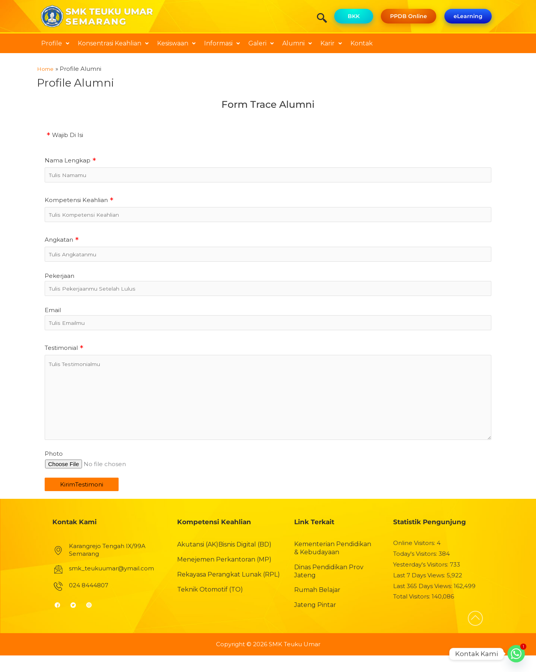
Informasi (222, 43)
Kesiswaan (176, 43)
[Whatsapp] (516, 653)
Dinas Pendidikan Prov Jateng (328, 587)
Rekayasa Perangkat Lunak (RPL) (228, 591)
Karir (331, 43)
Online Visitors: (415, 559)
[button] (55, 43)
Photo (54, 470)
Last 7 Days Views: (420, 591)
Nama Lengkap (67, 160)
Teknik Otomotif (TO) (210, 606)
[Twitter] (76, 621)
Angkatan (59, 243)
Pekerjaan (59, 281)
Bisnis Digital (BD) (244, 561)
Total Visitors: (412, 613)
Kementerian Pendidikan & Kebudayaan (332, 564)
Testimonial (61, 356)
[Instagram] (92, 621)
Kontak (361, 43)
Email (53, 317)
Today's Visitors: (416, 570)
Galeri (261, 43)
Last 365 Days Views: (423, 602)
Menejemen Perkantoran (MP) (224, 576)
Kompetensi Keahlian (76, 201)
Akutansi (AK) (197, 561)
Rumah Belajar (317, 606)
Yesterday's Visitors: (421, 581)
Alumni (297, 43)
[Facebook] (61, 621)
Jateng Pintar (315, 621)
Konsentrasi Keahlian (113, 43)
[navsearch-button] (324, 19)
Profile (55, 43)
